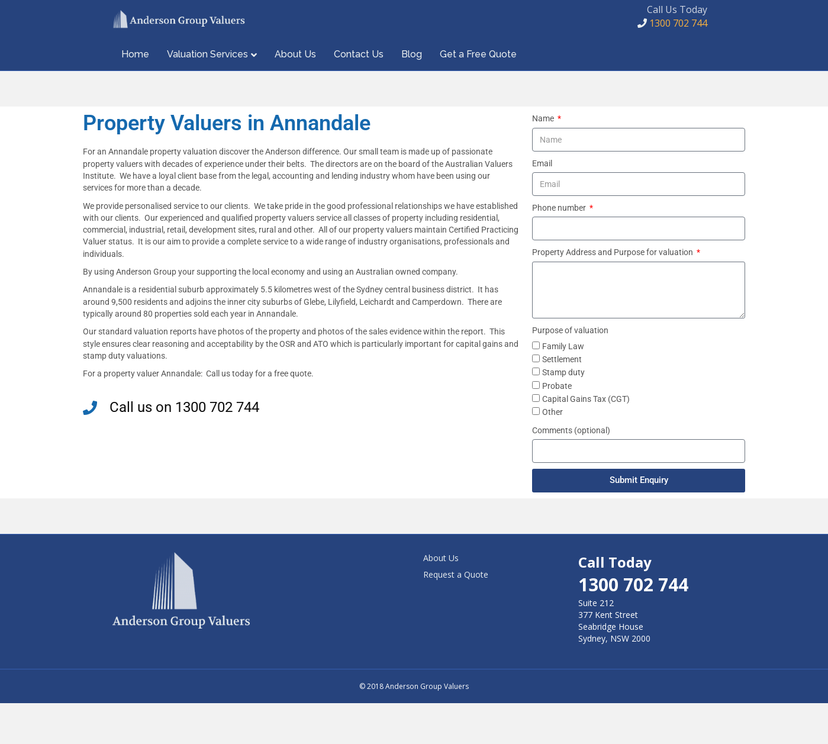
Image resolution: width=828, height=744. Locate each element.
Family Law (563, 387)
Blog (411, 95)
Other (552, 453)
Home (135, 95)
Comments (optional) (571, 470)
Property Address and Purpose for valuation (613, 293)
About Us (295, 95)
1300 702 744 (672, 43)
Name (544, 159)
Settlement (562, 400)
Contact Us (359, 95)
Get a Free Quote (478, 95)
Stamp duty (563, 413)
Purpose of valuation (570, 370)
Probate (557, 426)
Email (542, 203)
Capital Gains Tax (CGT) (586, 440)
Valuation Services (207, 95)
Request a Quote (455, 615)
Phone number (560, 248)
